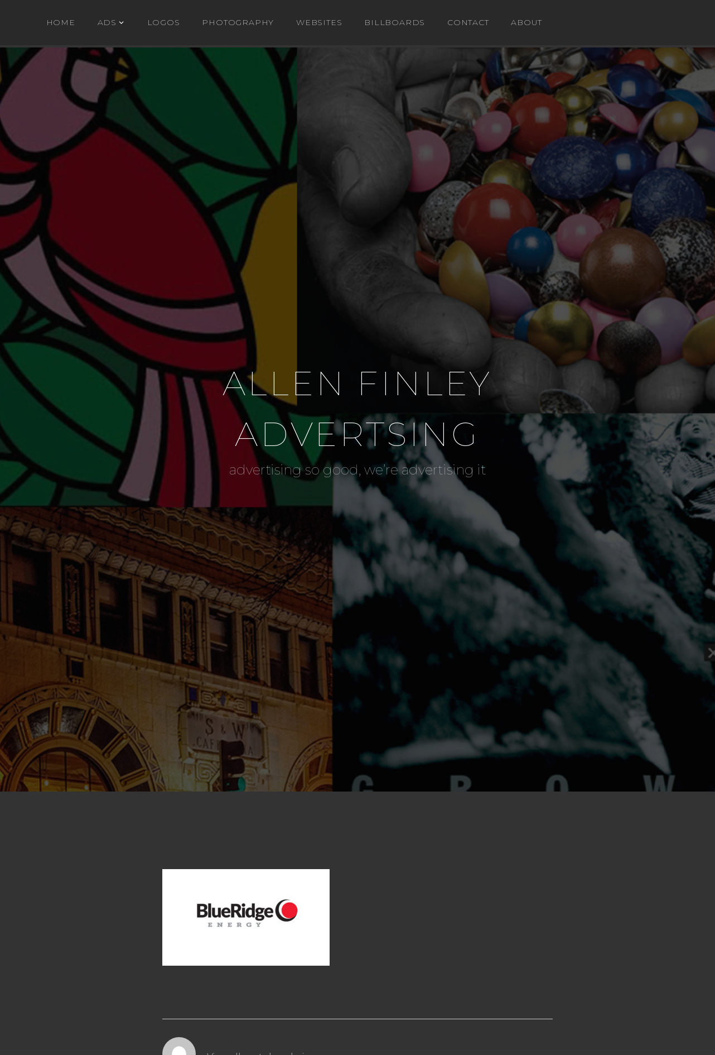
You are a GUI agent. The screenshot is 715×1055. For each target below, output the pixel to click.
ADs (107, 22)
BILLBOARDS (394, 22)
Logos (163, 22)
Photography (238, 22)
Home (60, 22)
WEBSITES (319, 22)
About (526, 22)
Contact (468, 22)
